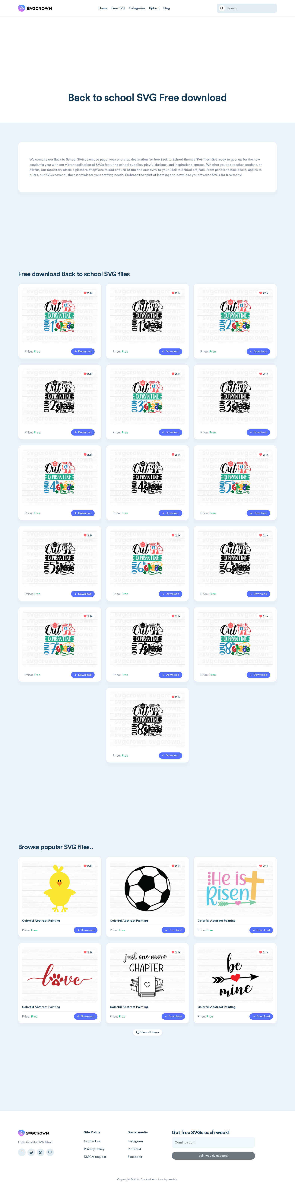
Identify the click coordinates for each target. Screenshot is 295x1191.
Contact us (92, 1141)
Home (103, 8)
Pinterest (134, 1149)
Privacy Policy (94, 1149)
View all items (147, 1032)
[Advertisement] (147, 63)
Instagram (135, 1141)
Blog (166, 8)
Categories (137, 8)
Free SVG (118, 8)
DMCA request (95, 1157)
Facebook (135, 1157)
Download (83, 351)
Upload (154, 8)
